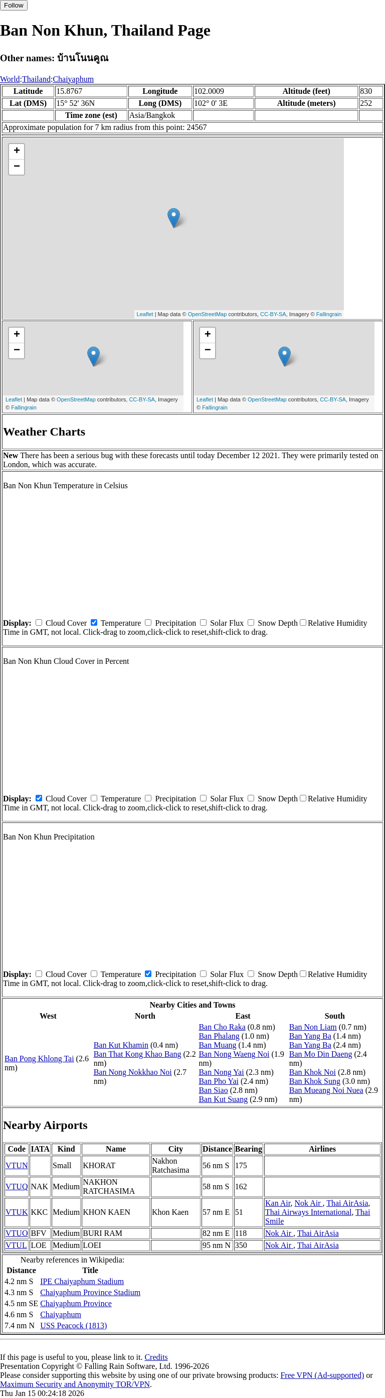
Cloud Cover (66, 623)
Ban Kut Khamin (121, 1045)
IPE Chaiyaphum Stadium (82, 1281)
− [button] (17, 167)
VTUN (17, 1165)
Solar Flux (227, 623)
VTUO (17, 1233)
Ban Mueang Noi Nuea (326, 1090)
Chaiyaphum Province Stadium (90, 1292)
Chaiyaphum (73, 79)
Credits (155, 1357)
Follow (14, 5)
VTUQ (17, 1186)
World (10, 79)
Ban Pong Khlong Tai (39, 1058)
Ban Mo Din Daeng (320, 1054)
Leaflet (145, 314)
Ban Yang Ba (310, 1036)
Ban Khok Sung (314, 1081)
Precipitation (175, 623)
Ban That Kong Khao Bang (137, 1054)
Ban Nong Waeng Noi (234, 1054)
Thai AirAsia (347, 1203)
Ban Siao (213, 1090)
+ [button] (17, 151)
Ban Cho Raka (222, 1027)
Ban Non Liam (313, 1027)
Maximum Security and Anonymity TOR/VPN (75, 1384)
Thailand (36, 79)
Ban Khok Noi (312, 1072)
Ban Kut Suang (223, 1099)
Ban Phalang (219, 1036)
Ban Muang (217, 1045)
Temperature (121, 623)
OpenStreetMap (207, 314)
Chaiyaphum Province (76, 1303)
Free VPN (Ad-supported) (322, 1375)
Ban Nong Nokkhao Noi (133, 1072)
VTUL (16, 1245)
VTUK (17, 1212)
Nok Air (308, 1203)
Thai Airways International (308, 1212)
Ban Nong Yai (221, 1072)
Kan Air (277, 1203)
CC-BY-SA (273, 314)
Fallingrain (329, 314)
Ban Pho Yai (219, 1081)
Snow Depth (278, 623)
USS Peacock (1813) (73, 1325)
